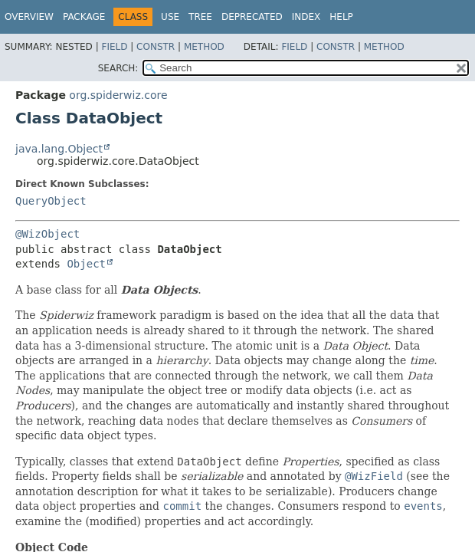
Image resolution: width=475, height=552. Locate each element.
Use (170, 17)
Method (204, 46)
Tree (200, 17)
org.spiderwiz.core (118, 95)
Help (341, 17)
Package (84, 17)
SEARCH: (118, 68)
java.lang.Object (59, 149)
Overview (29, 17)
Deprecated (252, 17)
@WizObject (47, 234)
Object (86, 264)
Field (114, 46)
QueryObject (51, 201)
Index (306, 17)
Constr (155, 46)
